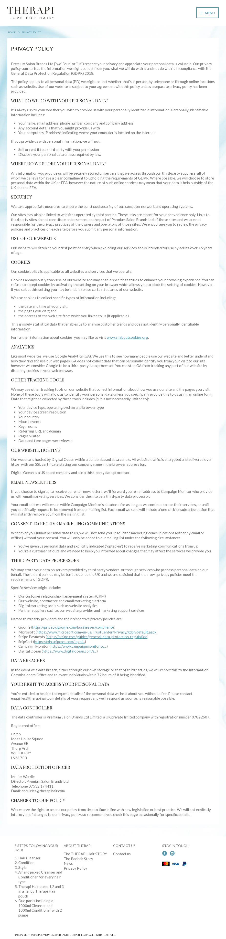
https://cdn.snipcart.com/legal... (59, 641)
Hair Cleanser (29, 858)
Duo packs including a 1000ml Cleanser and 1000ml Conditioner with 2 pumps (40, 907)
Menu (207, 13)
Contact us (122, 854)
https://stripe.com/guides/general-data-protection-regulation (97, 636)
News (68, 863)
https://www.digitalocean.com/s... (70, 651)
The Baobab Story (78, 858)
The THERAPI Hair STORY (85, 854)
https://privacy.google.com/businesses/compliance (73, 627)
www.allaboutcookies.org (127, 337)
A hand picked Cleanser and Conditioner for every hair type (40, 877)
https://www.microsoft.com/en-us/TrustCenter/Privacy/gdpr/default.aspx (96, 632)
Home (12, 32)
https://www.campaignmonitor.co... (79, 646)
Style (22, 867)
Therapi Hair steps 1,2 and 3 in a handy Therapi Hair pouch (41, 891)
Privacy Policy (31, 32)
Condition (26, 862)
